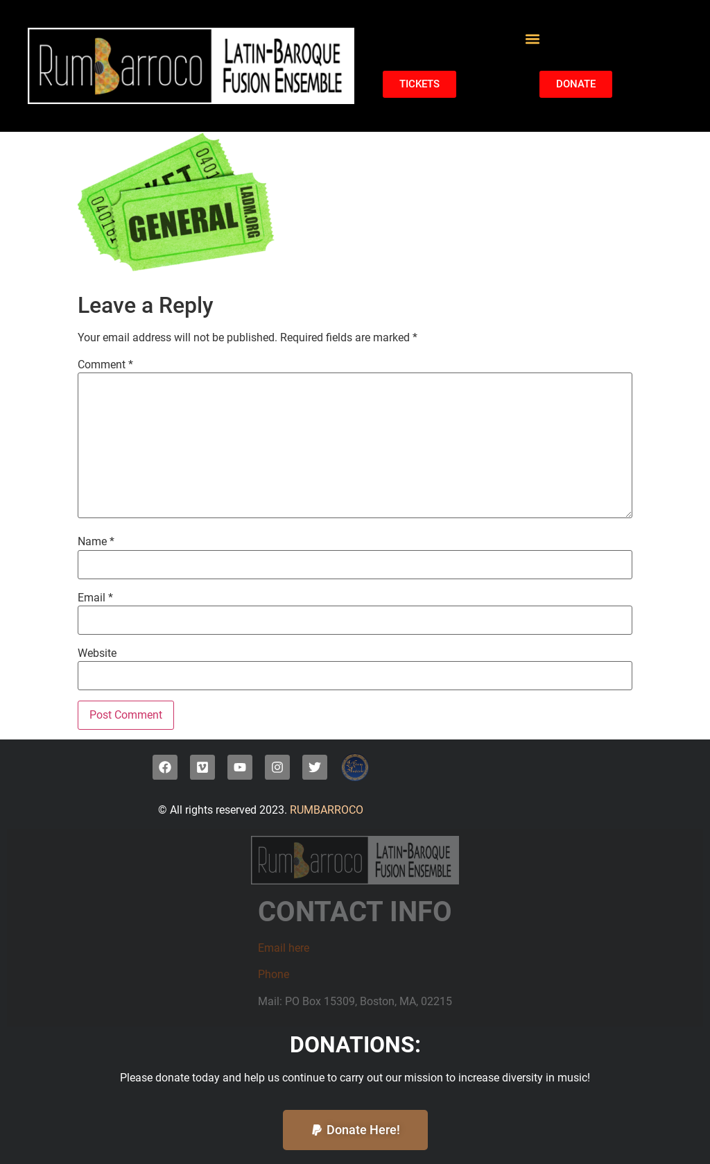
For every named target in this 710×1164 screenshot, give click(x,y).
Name (96, 541)
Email (95, 598)
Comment (105, 364)
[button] (532, 38)
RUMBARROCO (325, 809)
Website (97, 653)
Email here (283, 948)
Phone (273, 974)
